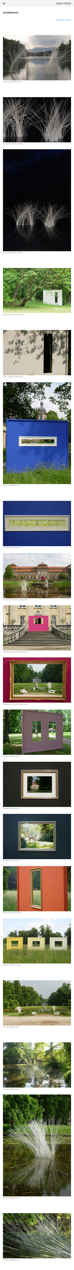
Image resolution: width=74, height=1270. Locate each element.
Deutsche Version (63, 20)
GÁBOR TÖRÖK (63, 3)
